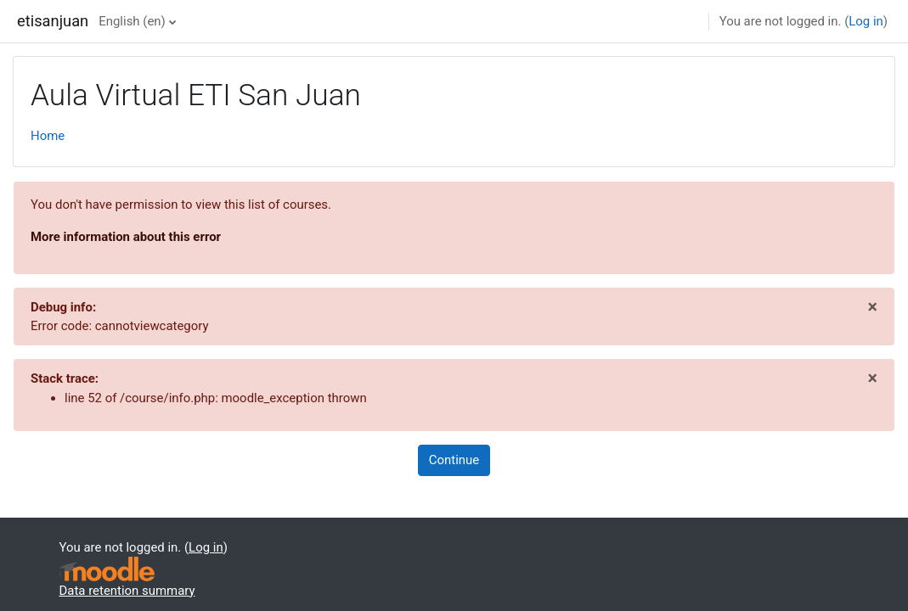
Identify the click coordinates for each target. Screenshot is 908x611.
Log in (866, 21)
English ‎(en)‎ (132, 21)
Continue (454, 460)
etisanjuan (52, 21)
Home (48, 135)
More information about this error (126, 236)
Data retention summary (127, 590)
